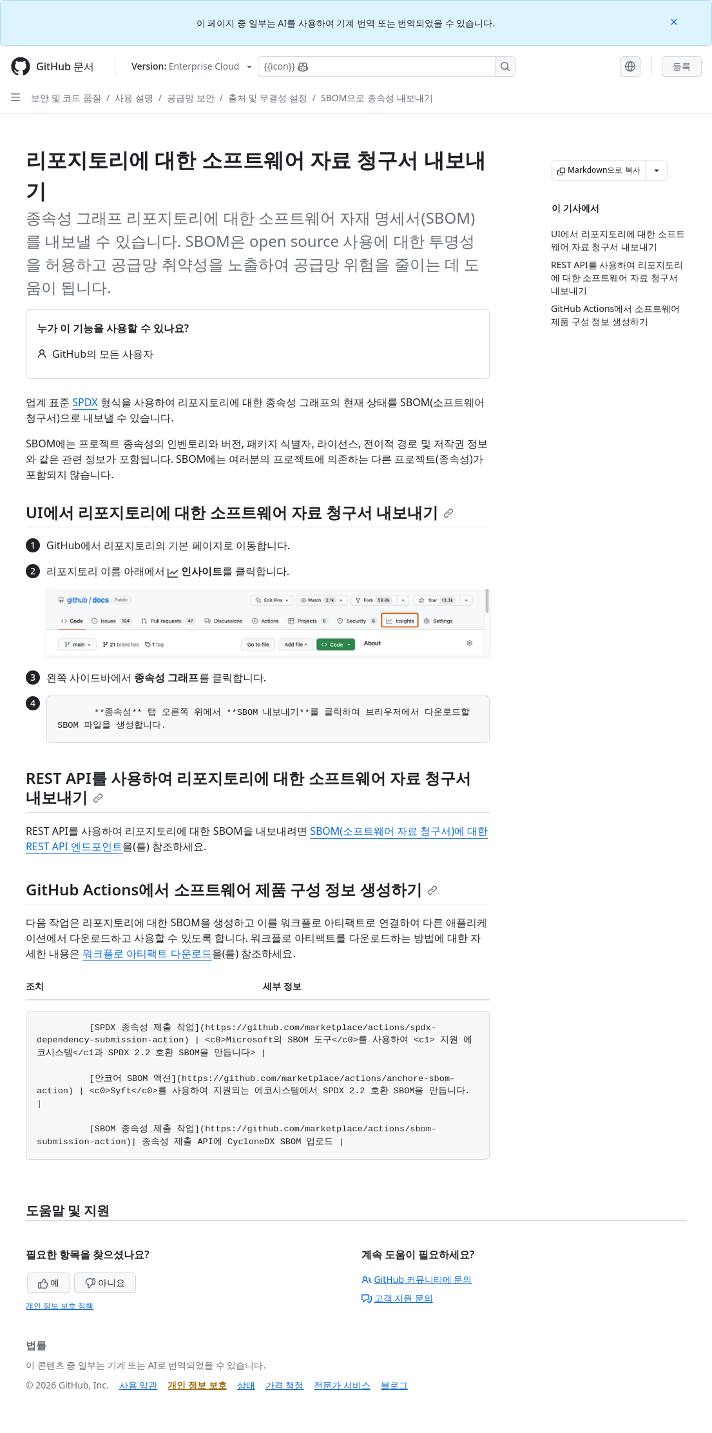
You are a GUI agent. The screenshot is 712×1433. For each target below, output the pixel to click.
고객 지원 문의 (397, 1298)
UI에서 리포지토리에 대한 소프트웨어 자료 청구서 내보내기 (240, 512)
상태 (246, 1385)
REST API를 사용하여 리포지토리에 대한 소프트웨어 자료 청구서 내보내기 (248, 787)
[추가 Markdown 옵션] (657, 170)
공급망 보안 (191, 98)
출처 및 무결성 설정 (267, 98)
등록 (682, 66)
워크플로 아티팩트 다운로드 (146, 953)
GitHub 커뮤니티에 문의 (416, 1279)
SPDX (84, 402)
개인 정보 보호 (197, 1385)
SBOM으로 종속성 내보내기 (377, 98)
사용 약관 (138, 1385)
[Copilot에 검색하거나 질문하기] (386, 66)
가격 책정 (284, 1385)
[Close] (675, 21)
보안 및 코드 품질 (66, 98)
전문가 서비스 (342, 1385)
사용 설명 (134, 98)
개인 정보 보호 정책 (59, 1305)
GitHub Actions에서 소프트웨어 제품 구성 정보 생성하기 (232, 889)
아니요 (105, 1282)
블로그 (394, 1385)
